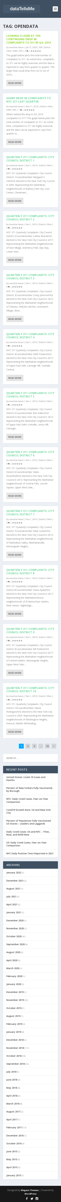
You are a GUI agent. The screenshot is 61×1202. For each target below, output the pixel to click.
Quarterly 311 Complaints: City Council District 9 (30, 630)
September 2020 (15, 944)
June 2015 (11, 1151)
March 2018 (12, 1103)
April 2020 (11, 960)
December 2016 (15, 1135)
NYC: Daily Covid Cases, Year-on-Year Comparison (27, 800)
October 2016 (13, 1143)
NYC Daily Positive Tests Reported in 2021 (30, 853)
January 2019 (13, 1031)
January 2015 (13, 1175)
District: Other (46, 106)
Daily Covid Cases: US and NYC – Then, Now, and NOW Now (28, 833)
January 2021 (13, 912)
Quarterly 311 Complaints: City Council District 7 (30, 512)
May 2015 (11, 1159)
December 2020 (15, 920)
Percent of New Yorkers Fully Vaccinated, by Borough (29, 789)
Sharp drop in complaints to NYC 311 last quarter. (28, 99)
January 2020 (13, 984)
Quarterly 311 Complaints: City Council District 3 (30, 276)
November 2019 (15, 1000)
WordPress (30, 1193)
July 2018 (11, 1071)
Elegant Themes (30, 1190)
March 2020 (12, 968)
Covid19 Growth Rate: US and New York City (28, 811)
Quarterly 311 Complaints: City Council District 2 (30, 217)
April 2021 (11, 904)
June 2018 (11, 1079)
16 (47, 746)
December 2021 (15, 880)
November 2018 (15, 1047)
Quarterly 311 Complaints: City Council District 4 (30, 335)
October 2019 (13, 1008)
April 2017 (11, 1119)
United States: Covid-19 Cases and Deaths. (25, 779)
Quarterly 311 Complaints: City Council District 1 (30, 158)
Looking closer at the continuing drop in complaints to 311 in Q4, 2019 (28, 39)
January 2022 (13, 872)
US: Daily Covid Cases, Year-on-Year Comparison (26, 844)
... (41, 746)
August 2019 (13, 1016)
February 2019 (14, 1023)
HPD (21, 51)
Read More (14, 83)
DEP (41, 47)
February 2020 (14, 976)
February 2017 (14, 1127)
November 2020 (15, 928)
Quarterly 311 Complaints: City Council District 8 (30, 571)
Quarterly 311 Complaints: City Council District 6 (30, 453)
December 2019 (15, 992)
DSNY (15, 51)
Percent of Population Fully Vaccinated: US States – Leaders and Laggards (28, 822)
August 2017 (13, 1111)
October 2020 (13, 936)
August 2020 (13, 952)
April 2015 (11, 1167)
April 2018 (11, 1095)
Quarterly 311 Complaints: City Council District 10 (30, 689)
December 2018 (15, 1039)
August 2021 (13, 888)
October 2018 (13, 1055)
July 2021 (11, 896)
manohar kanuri (16, 47)
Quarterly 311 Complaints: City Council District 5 (30, 394)
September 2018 (15, 1063)
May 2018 (11, 1087)
